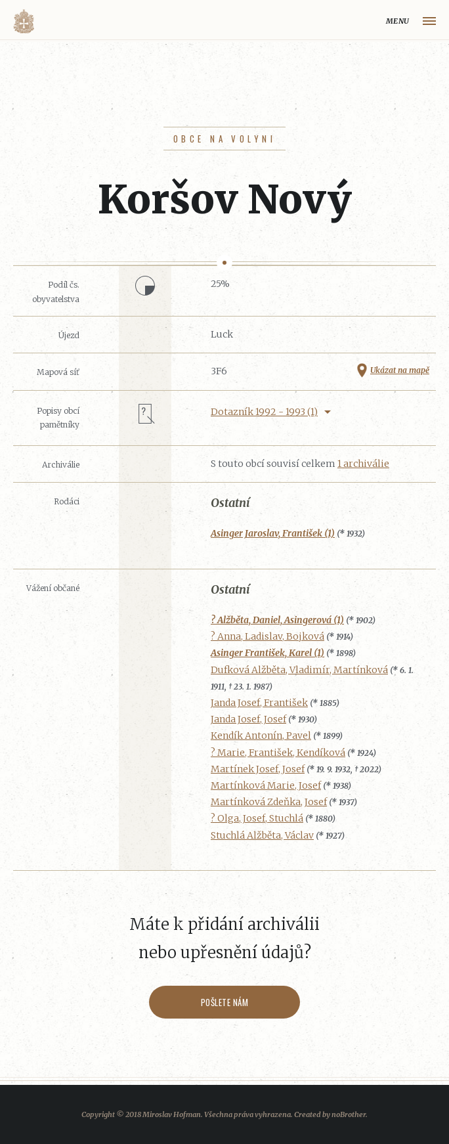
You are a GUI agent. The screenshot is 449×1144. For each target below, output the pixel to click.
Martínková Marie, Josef (266, 785)
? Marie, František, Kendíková (278, 753)
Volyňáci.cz (23, 21)
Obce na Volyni (224, 138)
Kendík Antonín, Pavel (261, 735)
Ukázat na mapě (399, 370)
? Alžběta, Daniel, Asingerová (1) (277, 620)
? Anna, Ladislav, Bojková (267, 636)
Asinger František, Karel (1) (267, 653)
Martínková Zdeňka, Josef (269, 802)
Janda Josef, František (259, 703)
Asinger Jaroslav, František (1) (273, 533)
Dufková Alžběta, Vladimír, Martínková (299, 670)
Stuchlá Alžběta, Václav (262, 835)
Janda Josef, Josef (248, 719)
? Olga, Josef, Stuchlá (257, 818)
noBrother (348, 1114)
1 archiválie (363, 464)
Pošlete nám (225, 1002)
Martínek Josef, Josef (258, 769)
